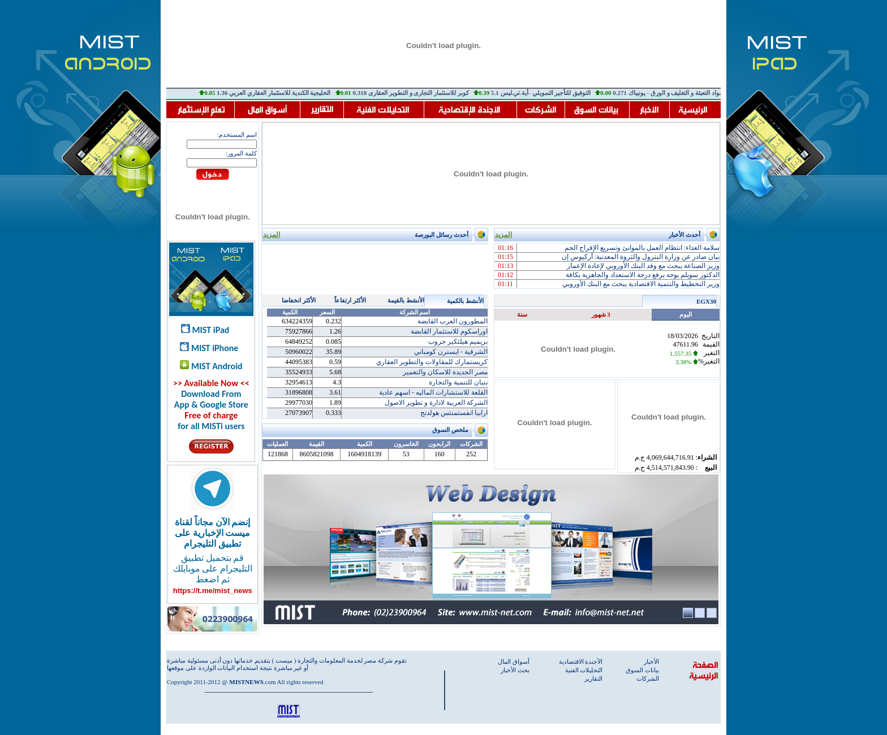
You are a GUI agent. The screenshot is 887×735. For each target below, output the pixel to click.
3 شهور (601, 314)
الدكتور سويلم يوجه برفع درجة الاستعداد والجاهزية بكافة (643, 275)
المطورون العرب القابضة (452, 321)
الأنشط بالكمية (465, 300)
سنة (522, 314)
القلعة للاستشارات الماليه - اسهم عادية (433, 392)
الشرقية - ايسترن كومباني (451, 352)
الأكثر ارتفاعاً (350, 300)
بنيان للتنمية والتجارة (458, 382)
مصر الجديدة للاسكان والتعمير (445, 372)
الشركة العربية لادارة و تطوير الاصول (436, 403)
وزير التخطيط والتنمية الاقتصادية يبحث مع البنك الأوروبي (641, 284)
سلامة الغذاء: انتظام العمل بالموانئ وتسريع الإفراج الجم (642, 248)
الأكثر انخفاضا (299, 300)
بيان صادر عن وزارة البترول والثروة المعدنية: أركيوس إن (641, 257)
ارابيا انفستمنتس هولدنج (454, 413)
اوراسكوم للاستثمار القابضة (449, 331)
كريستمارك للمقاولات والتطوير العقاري (432, 362)
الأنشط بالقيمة (405, 300)
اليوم (685, 314)
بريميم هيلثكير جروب (458, 341)
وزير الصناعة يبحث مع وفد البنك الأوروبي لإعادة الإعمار (643, 266)
